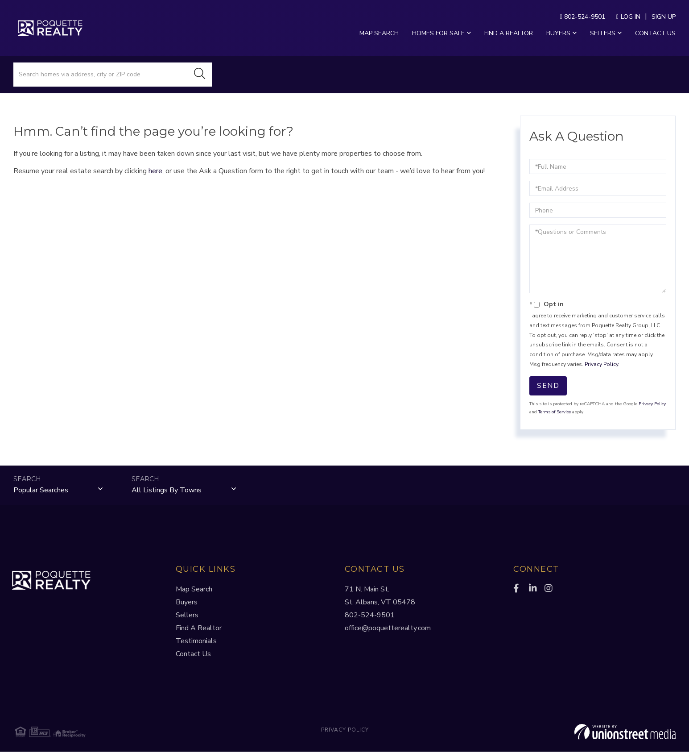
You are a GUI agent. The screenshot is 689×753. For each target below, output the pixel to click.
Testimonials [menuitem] (196, 642)
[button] (200, 74)
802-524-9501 (582, 16)
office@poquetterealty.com (388, 629)
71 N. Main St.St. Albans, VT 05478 (380, 597)
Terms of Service (554, 412)
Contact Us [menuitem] (655, 33)
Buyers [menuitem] (558, 33)
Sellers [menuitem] (602, 33)
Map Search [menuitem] (379, 33)
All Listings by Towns (167, 491)
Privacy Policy (601, 364)
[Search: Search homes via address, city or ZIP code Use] (100, 74)
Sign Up (664, 16)
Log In (630, 16)
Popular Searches (40, 491)
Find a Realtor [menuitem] (508, 33)
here (155, 171)
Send (548, 386)
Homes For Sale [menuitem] (438, 33)
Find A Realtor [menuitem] (199, 629)
